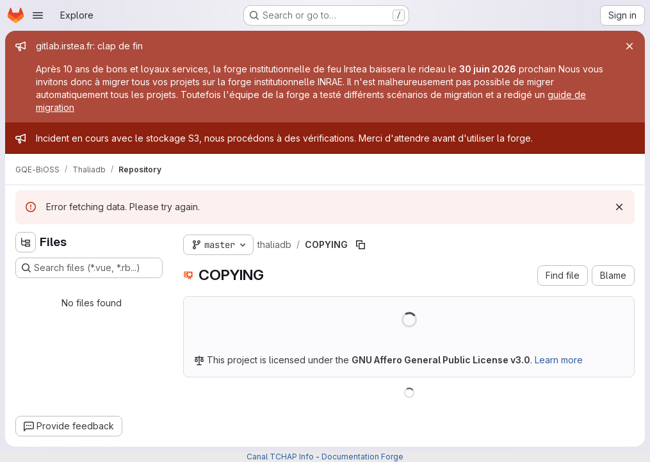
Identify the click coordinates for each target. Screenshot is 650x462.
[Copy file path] (360, 245)
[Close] (629, 46)
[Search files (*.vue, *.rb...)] (89, 268)
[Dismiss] (619, 207)
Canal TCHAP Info (280, 456)
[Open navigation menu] (38, 15)
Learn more (559, 359)
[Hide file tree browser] (25, 242)
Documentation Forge (362, 456)
